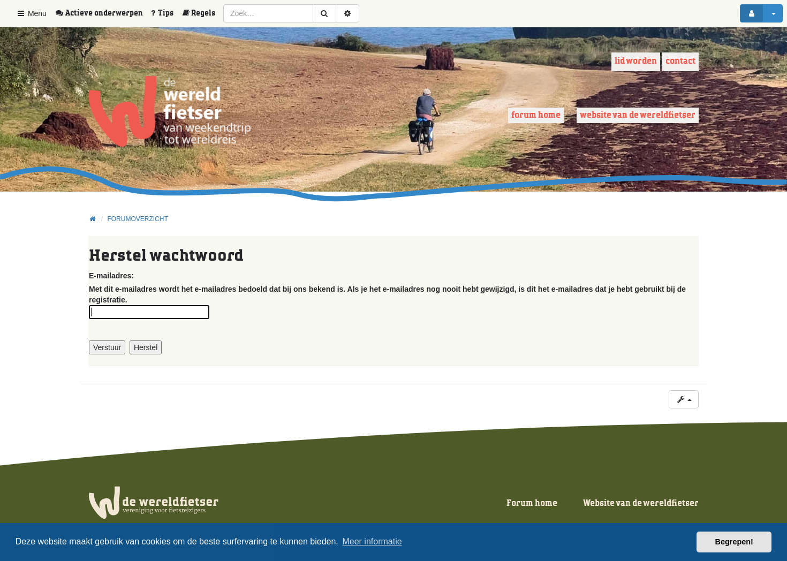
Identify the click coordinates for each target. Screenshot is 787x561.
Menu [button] (31, 13)
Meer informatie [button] (372, 541)
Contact (680, 61)
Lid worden (636, 61)
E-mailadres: (111, 275)
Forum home (536, 115)
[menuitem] (103, 13)
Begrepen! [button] (734, 541)
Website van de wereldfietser (637, 115)
